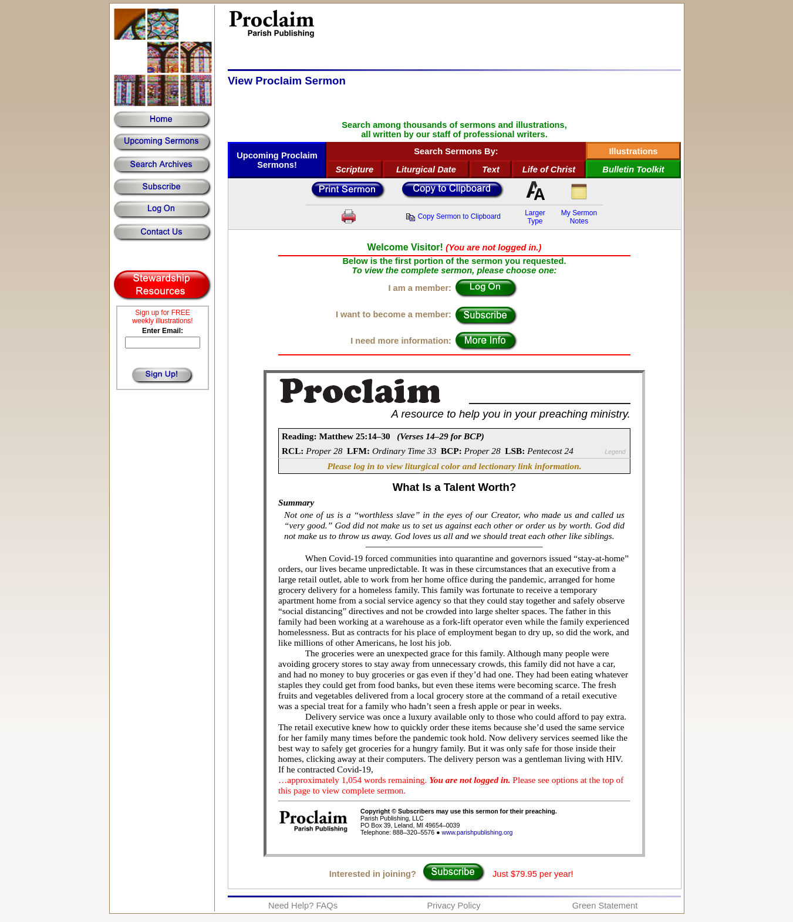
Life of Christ (548, 169)
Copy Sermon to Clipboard (453, 216)
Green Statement (605, 905)
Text (491, 169)
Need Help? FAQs (303, 905)
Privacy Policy (453, 905)
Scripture (354, 169)
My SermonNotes (579, 217)
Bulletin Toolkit (633, 169)
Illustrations (633, 151)
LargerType (535, 217)
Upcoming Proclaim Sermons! (277, 160)
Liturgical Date (426, 169)
